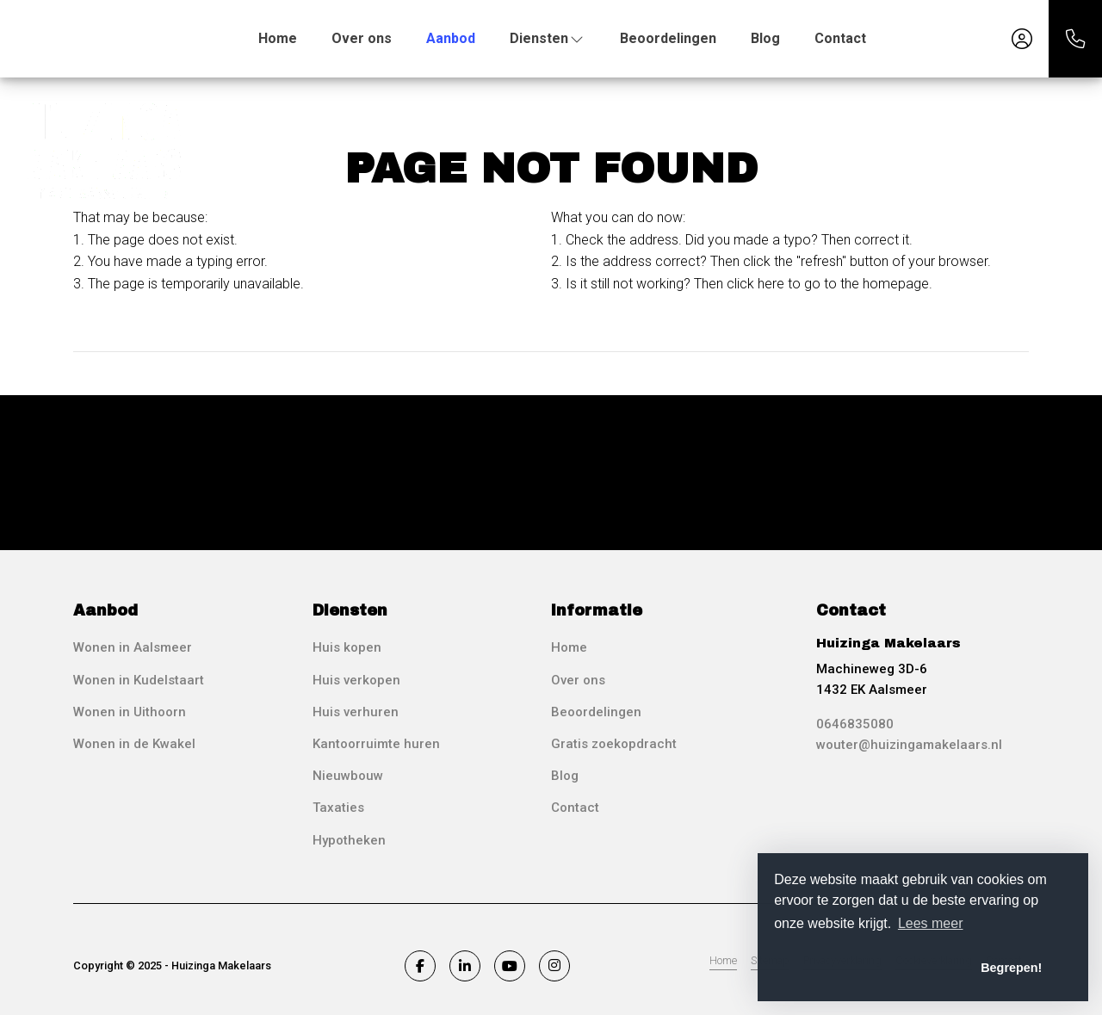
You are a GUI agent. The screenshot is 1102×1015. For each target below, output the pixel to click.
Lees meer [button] (930, 923)
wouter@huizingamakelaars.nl (909, 744)
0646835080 (855, 724)
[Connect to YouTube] (509, 965)
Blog (765, 38)
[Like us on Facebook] (420, 965)
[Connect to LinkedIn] (464, 965)
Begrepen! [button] (1011, 968)
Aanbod (450, 38)
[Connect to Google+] (554, 965)
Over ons (361, 38)
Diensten (547, 38)
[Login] (1022, 38)
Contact (840, 38)
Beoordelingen (668, 38)
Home (277, 38)
